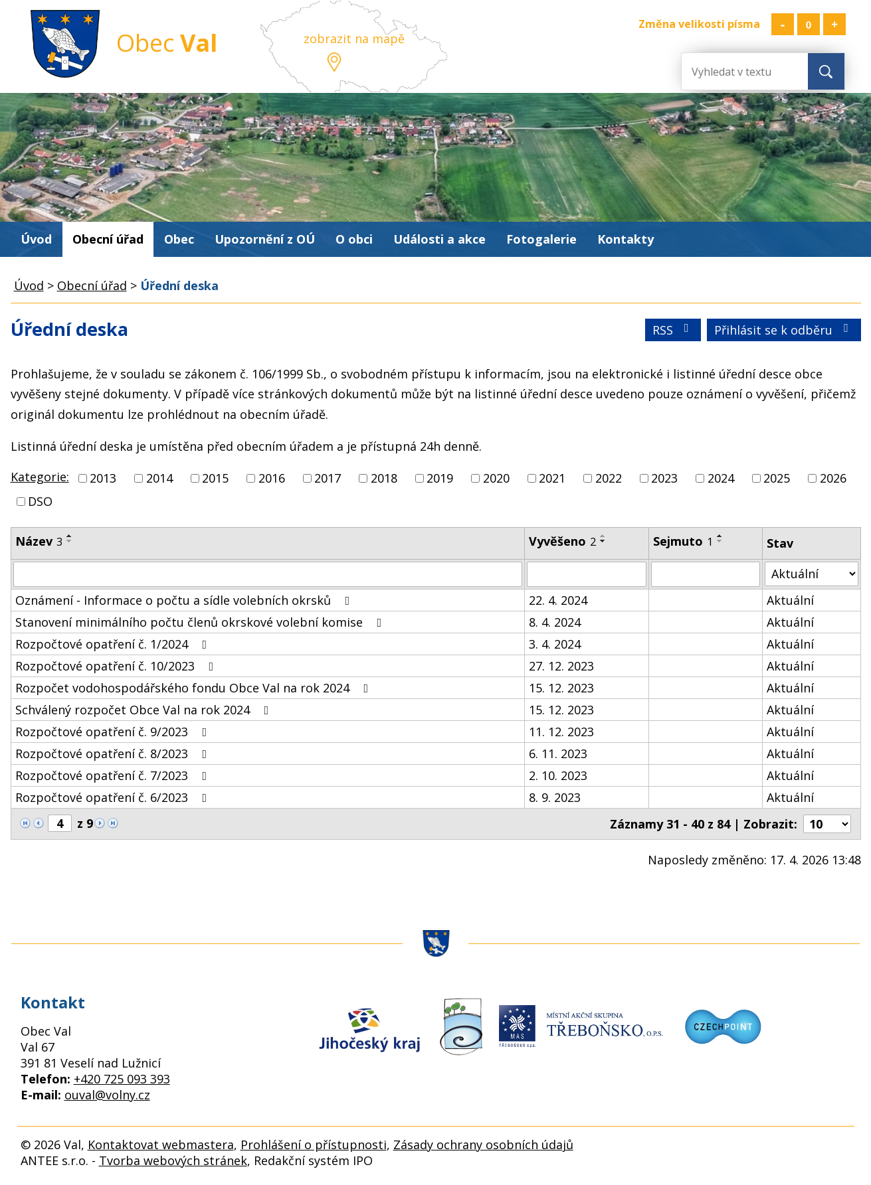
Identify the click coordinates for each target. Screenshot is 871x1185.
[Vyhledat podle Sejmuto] (706, 574)
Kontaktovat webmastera (161, 1144)
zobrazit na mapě (354, 38)
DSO (40, 501)
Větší (834, 24)
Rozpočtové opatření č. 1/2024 (114, 644)
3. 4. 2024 (555, 644)
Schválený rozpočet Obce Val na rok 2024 (144, 710)
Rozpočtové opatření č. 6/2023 (114, 797)
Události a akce (439, 239)
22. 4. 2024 (558, 600)
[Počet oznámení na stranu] (827, 824)
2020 (496, 478)
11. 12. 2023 (561, 732)
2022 (608, 478)
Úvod (36, 239)
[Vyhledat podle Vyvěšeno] (586, 574)
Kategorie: (40, 477)
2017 (327, 478)
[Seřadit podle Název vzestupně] (69, 535)
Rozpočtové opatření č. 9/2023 (114, 732)
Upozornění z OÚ (265, 239)
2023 (664, 478)
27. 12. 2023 (561, 666)
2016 (271, 478)
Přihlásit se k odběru (784, 330)
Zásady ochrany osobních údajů (483, 1144)
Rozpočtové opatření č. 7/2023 (114, 775)
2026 (833, 478)
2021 (552, 478)
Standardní (808, 24)
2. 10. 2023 (558, 775)
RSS (673, 330)
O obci (354, 239)
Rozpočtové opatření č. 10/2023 (117, 666)
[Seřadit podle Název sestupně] (69, 541)
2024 (721, 478)
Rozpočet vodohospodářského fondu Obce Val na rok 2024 (194, 688)
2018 (384, 478)
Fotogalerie (541, 239)
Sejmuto (683, 541)
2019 (440, 478)
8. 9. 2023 (555, 797)
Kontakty (625, 239)
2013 (103, 478)
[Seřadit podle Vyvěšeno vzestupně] (603, 535)
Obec (179, 239)
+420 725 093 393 (122, 1079)
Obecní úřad (108, 239)
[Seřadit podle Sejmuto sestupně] (720, 541)
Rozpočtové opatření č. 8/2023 (114, 753)
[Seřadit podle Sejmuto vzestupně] (720, 535)
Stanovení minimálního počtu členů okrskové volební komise (201, 622)
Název (38, 541)
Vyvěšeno (562, 541)
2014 (159, 478)
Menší (782, 24)
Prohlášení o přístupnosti (314, 1144)
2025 (776, 478)
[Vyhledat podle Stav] (811, 574)
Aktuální (790, 600)
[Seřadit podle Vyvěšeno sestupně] (603, 541)
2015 (215, 478)
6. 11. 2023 (558, 753)
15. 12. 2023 (561, 688)
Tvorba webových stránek (173, 1160)
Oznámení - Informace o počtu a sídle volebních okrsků (185, 600)
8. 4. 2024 (555, 622)
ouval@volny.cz (107, 1095)
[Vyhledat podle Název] (268, 574)
